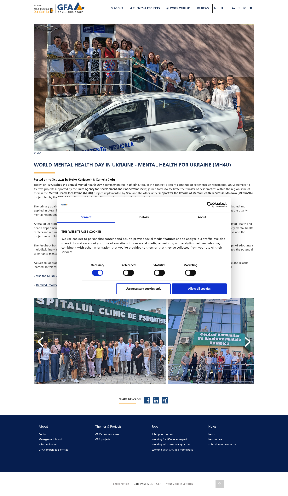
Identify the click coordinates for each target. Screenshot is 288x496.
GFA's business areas (107, 434)
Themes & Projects (145, 8)
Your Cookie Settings (179, 484)
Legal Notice (121, 484)
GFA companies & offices (53, 449)
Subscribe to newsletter (222, 444)
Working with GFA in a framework (172, 449)
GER (158, 484)
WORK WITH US (178, 8)
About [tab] (202, 217)
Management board (50, 439)
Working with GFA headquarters (171, 444)
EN (151, 484)
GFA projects (102, 439)
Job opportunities (162, 434)
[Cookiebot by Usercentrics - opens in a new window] (210, 205)
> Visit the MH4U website (50, 276)
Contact (43, 434)
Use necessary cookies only (143, 288)
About (117, 8)
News (203, 8)
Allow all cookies (199, 288)
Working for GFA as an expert (169, 439)
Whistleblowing (48, 444)
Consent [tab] (86, 217)
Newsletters (215, 439)
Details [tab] (144, 217)
